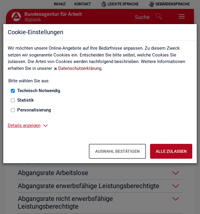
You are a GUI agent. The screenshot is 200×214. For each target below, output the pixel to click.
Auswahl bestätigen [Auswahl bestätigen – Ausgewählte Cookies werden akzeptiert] (117, 151)
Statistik (25, 100)
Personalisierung (34, 110)
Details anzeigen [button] (24, 125)
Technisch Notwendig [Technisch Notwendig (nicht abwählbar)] (38, 90)
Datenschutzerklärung (79, 68)
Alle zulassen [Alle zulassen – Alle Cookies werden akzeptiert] (171, 151)
